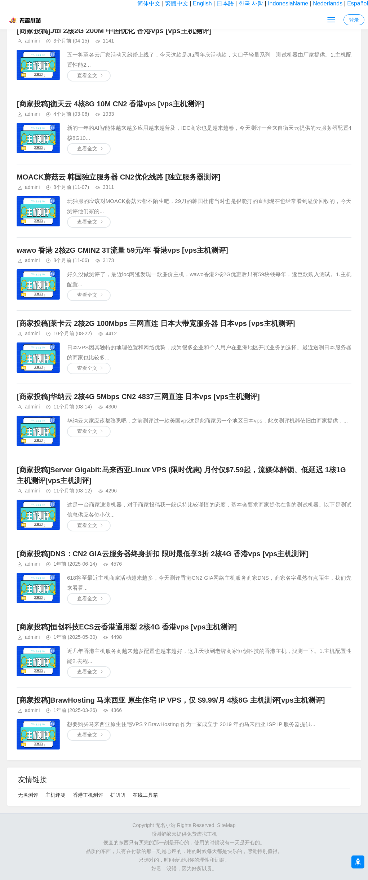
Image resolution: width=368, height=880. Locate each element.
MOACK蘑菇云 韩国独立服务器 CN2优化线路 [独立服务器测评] (119, 177)
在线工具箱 (145, 795)
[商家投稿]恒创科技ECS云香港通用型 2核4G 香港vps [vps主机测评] (127, 627)
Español (357, 3)
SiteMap (226, 825)
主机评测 (55, 795)
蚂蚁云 (169, 834)
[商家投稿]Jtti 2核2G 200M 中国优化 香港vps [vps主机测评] (114, 31)
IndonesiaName (288, 3)
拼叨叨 (117, 795)
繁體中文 (176, 3)
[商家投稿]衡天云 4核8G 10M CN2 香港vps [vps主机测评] (110, 104)
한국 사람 (251, 3)
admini (32, 41)
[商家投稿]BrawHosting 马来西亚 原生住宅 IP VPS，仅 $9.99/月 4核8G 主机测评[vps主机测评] (171, 700)
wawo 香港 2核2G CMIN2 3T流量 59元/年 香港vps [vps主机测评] (122, 250)
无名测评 (28, 795)
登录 (354, 20)
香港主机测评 (88, 795)
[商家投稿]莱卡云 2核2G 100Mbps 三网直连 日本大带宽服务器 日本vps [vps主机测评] (156, 323)
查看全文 (87, 75)
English (202, 3)
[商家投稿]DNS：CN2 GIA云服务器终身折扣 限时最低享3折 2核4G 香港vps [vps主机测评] (163, 554)
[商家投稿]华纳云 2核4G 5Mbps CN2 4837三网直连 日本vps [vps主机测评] (138, 397)
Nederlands (327, 3)
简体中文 (148, 3)
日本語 (225, 3)
